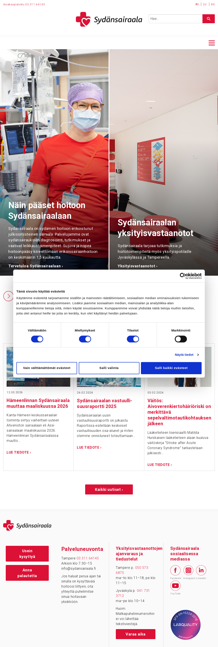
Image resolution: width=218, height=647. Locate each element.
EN (213, 4)
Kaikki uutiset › (109, 489)
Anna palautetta (27, 573)
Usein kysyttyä (27, 554)
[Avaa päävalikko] (212, 42)
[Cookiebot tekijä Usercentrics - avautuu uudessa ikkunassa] (183, 276)
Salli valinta (109, 368)
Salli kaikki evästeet (171, 368)
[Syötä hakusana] (182, 18)
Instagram (188, 572)
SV (205, 4)
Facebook (175, 572)
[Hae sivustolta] (208, 18)
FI (197, 4)
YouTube (175, 588)
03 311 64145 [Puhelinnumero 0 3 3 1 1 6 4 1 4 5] (35, 4)
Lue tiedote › (19, 452)
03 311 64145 (88, 558)
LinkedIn (201, 572)
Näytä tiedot (184, 354)
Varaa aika (136, 634)
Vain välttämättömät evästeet (46, 368)
